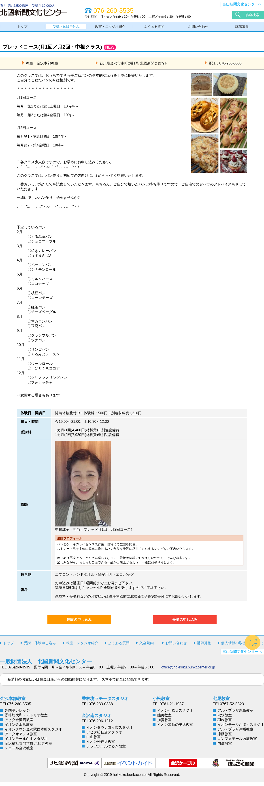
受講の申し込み (184, 623)
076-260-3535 (230, 67)
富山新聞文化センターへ (242, 4)
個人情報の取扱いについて (242, 647)
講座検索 (253, 15)
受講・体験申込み (66, 28)
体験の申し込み (79, 623)
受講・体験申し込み (40, 647)
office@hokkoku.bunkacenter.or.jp (188, 671)
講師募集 (242, 28)
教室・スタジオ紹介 (110, 28)
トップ (22, 28)
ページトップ (252, 646)
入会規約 (146, 647)
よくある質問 (154, 28)
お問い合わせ (198, 28)
